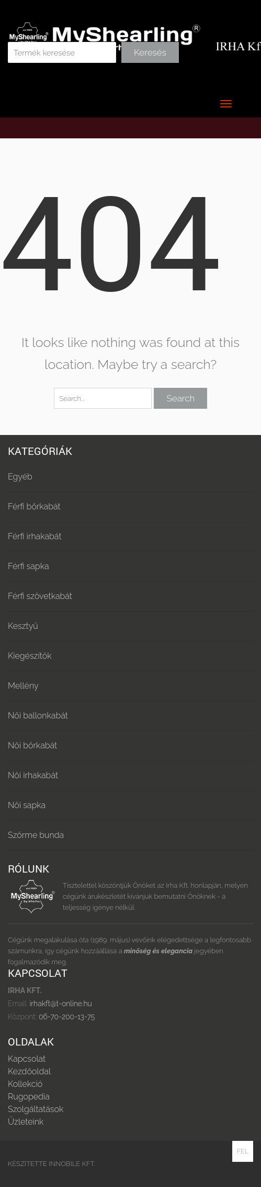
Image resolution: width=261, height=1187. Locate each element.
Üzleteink (25, 1122)
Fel (242, 1151)
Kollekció (25, 1084)
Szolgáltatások (35, 1109)
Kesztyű (23, 626)
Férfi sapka (28, 566)
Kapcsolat (27, 1059)
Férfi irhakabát (35, 536)
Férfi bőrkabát (34, 506)
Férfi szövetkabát (40, 596)
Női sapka (27, 805)
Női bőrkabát (32, 745)
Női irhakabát (33, 775)
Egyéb (20, 477)
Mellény (23, 686)
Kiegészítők (30, 656)
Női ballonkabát (38, 716)
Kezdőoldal (29, 1071)
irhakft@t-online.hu (60, 1003)
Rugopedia (29, 1097)
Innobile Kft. (72, 1164)
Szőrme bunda (36, 835)
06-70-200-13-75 (66, 1016)
